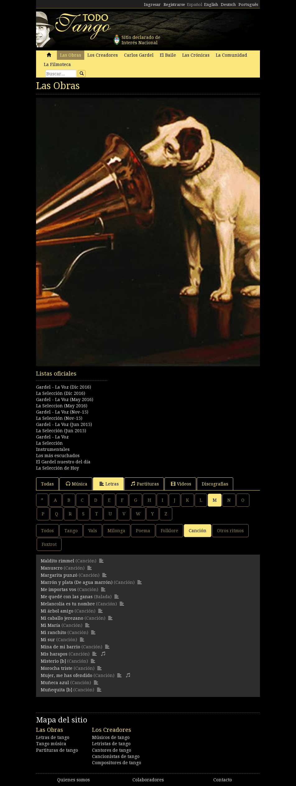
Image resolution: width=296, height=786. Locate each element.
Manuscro (51, 568)
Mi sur (48, 639)
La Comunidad (231, 55)
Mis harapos (54, 653)
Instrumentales (53, 449)
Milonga (116, 530)
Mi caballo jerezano (62, 618)
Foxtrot (49, 544)
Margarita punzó (59, 575)
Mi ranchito (53, 632)
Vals (92, 530)
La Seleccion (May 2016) (61, 405)
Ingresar (152, 4)
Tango (71, 530)
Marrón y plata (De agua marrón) (77, 582)
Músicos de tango (111, 737)
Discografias (215, 483)
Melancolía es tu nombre (68, 603)
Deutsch (228, 4)
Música (76, 483)
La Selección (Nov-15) (59, 418)
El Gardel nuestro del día (63, 461)
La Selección (49, 443)
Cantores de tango (111, 750)
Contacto (222, 779)
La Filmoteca (57, 64)
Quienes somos (73, 779)
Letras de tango (52, 737)
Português (248, 4)
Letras (109, 483)
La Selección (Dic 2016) (60, 393)
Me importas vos (58, 589)
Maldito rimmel (57, 560)
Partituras (145, 483)
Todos (47, 530)
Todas (47, 483)
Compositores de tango (116, 762)
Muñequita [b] (56, 689)
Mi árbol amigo (57, 610)
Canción (197, 530)
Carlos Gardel (139, 55)
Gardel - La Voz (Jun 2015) (64, 424)
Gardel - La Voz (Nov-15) (62, 412)
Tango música (51, 743)
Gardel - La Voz (52, 436)
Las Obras (70, 55)
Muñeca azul (55, 682)
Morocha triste (56, 668)
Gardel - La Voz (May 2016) (64, 399)
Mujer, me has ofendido (66, 675)
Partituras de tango (57, 750)
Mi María (50, 625)
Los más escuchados (58, 455)
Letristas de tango (111, 743)
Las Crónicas (196, 55)
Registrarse (174, 4)
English (211, 4)
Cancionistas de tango (116, 756)
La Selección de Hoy (57, 468)
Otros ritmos (230, 530)
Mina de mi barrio (60, 646)
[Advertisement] (148, 401)
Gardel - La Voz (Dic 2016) (63, 387)
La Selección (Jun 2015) (61, 430)
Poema (143, 530)
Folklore (169, 530)
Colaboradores (148, 779)
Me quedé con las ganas (67, 596)
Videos (181, 483)
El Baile (168, 55)
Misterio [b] (53, 661)
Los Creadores (102, 55)
